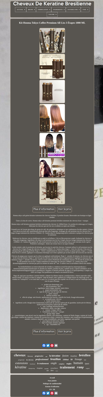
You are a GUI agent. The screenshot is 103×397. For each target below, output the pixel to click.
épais (87, 363)
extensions (21, 363)
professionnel (42, 359)
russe (57, 370)
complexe (61, 364)
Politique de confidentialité (52, 383)
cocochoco (54, 368)
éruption (40, 368)
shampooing (31, 368)
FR (54, 389)
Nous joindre (52, 381)
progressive (39, 356)
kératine (20, 367)
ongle (54, 363)
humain (78, 363)
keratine (46, 368)
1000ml (66, 360)
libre (52, 370)
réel (47, 370)
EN (50, 389)
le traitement (43, 363)
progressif (21, 360)
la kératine (54, 355)
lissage (78, 359)
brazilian (55, 359)
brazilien (74, 356)
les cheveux (29, 360)
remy (80, 367)
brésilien (84, 355)
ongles (69, 364)
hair (85, 360)
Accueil (52, 378)
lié (72, 359)
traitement (67, 367)
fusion (65, 355)
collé (46, 356)
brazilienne (32, 364)
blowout (30, 356)
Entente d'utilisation (52, 386)
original (88, 368)
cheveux (20, 355)
